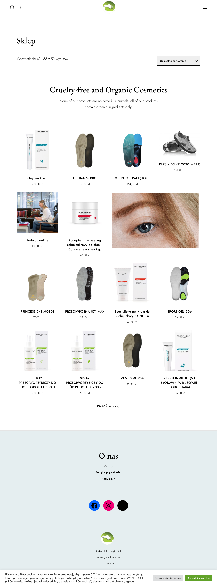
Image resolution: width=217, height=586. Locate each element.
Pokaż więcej (108, 406)
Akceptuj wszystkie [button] (199, 578)
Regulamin (108, 479)
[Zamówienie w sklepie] (178, 61)
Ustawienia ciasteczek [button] (168, 578)
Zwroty (108, 466)
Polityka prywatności (109, 472)
